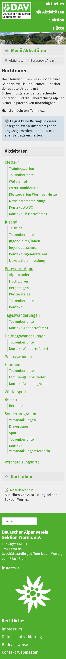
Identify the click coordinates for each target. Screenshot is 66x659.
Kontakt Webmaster (20, 652)
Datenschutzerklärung (22, 636)
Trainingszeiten (21, 168)
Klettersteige (19, 294)
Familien (12, 364)
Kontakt (15, 307)
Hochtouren (18, 281)
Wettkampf (18, 181)
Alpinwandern (20, 275)
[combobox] (19, 521)
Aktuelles (55, 3)
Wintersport (16, 391)
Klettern (12, 162)
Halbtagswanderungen (25, 336)
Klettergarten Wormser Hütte (33, 194)
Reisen (11, 399)
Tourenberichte (21, 175)
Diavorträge (18, 426)
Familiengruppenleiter (27, 377)
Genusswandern (19, 356)
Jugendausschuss (23, 247)
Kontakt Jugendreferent (28, 254)
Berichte (16, 406)
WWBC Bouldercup (23, 188)
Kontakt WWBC (21, 207)
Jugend (11, 222)
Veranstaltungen (22, 420)
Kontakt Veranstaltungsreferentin (29, 448)
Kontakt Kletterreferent (28, 214)
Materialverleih (21, 490)
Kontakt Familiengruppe (28, 384)
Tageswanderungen (22, 315)
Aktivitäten (53, 12)
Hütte (58, 28)
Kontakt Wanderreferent (28, 328)
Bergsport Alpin (19, 268)
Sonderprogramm (20, 413)
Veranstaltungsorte (22, 462)
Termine (15, 228)
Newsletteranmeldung (27, 201)
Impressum (12, 629)
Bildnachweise (15, 644)
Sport (13, 433)
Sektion (56, 20)
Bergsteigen (19, 288)
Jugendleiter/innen (24, 241)
